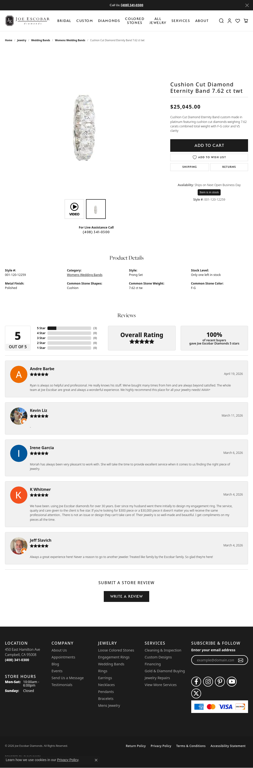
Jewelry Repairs (157, 677)
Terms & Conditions (191, 746)
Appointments (63, 657)
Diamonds (109, 21)
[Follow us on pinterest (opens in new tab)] (220, 682)
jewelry (21, 40)
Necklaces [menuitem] (106, 684)
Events (57, 671)
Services (180, 21)
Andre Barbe (42, 368)
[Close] (247, 5)
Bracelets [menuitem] (105, 698)
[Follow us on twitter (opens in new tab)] (196, 693)
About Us (59, 650)
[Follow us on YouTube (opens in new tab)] (232, 682)
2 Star (41, 343)
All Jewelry (158, 21)
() (95, 328)
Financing (153, 664)
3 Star (41, 338)
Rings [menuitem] (102, 671)
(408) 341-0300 (96, 232)
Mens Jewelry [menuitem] (109, 705)
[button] (221, 21)
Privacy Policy (161, 746)
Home (8, 40)
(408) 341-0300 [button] (132, 5)
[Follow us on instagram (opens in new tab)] (208, 682)
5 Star (41, 328)
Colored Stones (134, 21)
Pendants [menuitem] (106, 691)
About (202, 21)
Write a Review (126, 596)
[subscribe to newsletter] (241, 660)
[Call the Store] (17, 659)
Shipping (189, 167)
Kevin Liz (38, 410)
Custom (84, 21)
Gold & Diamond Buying (165, 671)
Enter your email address (213, 650)
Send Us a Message (68, 677)
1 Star (41, 348)
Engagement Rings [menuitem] (114, 657)
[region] (85, 123)
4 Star (41, 333)
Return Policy (136, 746)
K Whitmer (40, 489)
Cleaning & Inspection (163, 650)
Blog (55, 664)
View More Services (161, 684)
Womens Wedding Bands (70, 40)
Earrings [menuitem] (105, 677)
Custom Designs (158, 657)
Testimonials (62, 684)
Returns (229, 167)
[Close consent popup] (96, 760)
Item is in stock (209, 192)
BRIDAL (64, 21)
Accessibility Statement (228, 746)
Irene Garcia (42, 447)
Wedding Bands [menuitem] (111, 664)
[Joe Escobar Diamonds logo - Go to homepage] (27, 20)
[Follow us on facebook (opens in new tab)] (196, 682)
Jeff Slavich (40, 540)
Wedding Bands (40, 40)
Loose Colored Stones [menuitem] (116, 650)
